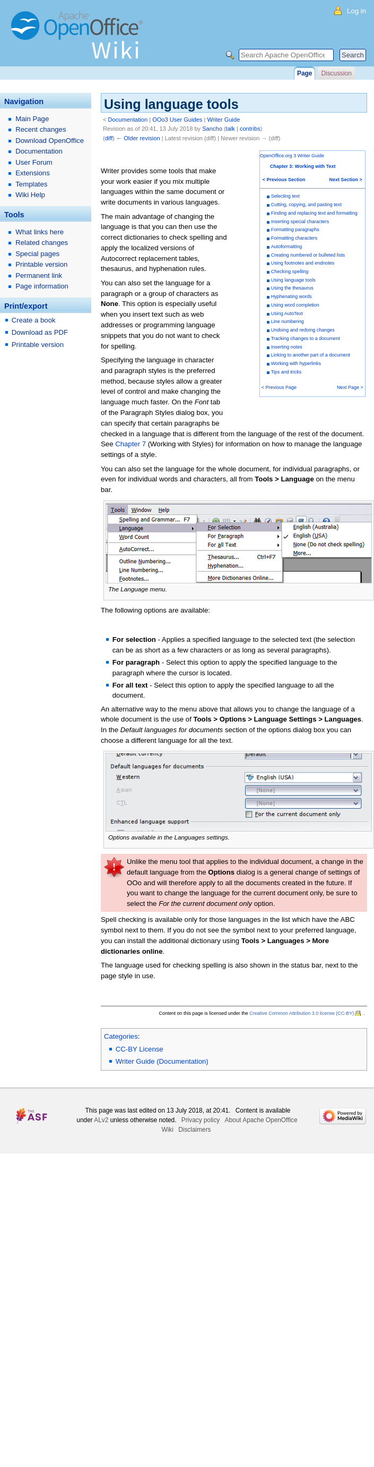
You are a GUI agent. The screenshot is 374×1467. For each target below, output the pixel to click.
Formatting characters (294, 238)
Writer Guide (223, 119)
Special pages (37, 254)
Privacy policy (200, 1120)
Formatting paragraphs (295, 229)
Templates (31, 184)
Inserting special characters (300, 221)
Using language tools (293, 280)
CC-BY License (139, 1049)
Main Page (32, 119)
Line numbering (287, 321)
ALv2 (101, 1120)
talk (230, 128)
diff (109, 138)
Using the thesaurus (292, 288)
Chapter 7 (130, 444)
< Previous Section (284, 179)
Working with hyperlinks (296, 363)
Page (304, 73)
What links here (39, 232)
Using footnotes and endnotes (303, 263)
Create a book (34, 320)
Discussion (336, 73)
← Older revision (138, 138)
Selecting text (285, 196)
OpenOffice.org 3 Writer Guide (292, 155)
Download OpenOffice (49, 141)
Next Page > (350, 387)
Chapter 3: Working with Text (303, 166)
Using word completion (295, 305)
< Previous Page (279, 387)
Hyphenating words (291, 296)
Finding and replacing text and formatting (314, 213)
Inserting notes (286, 347)
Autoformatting (286, 246)
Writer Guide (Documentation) (162, 1061)
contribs (250, 128)
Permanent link (38, 275)
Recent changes (40, 129)
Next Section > (345, 179)
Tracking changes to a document (305, 338)
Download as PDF (40, 332)
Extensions (32, 173)
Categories (121, 1036)
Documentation (128, 119)
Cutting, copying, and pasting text (306, 204)
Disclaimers (194, 1129)
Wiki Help (30, 195)
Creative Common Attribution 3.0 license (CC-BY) (301, 1013)
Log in (356, 11)
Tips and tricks (286, 372)
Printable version (41, 264)
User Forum (34, 162)
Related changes (41, 243)
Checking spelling (290, 271)
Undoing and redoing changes (303, 330)
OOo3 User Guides (177, 119)
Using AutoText (287, 313)
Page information (41, 286)
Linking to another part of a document (310, 355)
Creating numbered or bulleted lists (308, 255)
